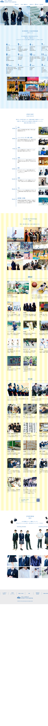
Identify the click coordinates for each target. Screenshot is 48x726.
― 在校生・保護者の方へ (24, 4)
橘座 (29, 593)
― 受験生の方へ (16, 4)
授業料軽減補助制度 (37, 593)
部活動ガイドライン (12, 593)
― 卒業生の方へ (31, 4)
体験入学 (37, 4)
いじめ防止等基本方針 (4, 593)
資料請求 (42, 4)
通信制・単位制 (20, 593)
